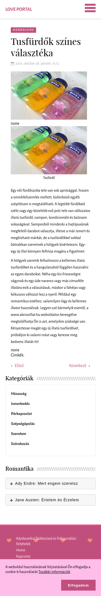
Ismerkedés (20, 404)
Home (20, 550)
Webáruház (23, 30)
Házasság (18, 394)
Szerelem (18, 434)
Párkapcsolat (21, 414)
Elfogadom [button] (78, 585)
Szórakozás (20, 444)
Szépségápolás (23, 424)
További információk (54, 572)
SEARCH (42, 9)
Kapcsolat (23, 556)
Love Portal (18, 9)
